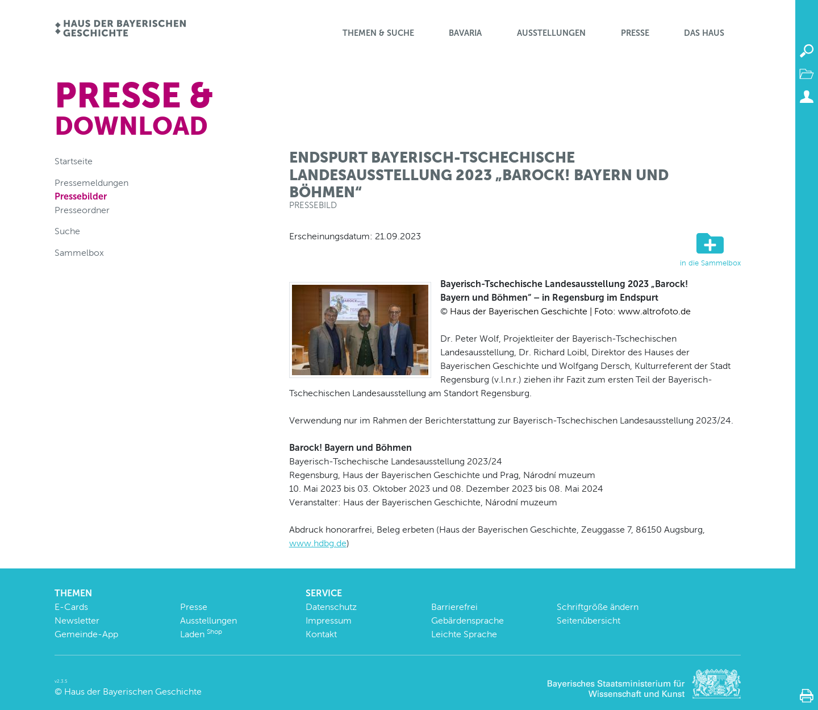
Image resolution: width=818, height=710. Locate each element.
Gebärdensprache (467, 620)
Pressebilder (81, 196)
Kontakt (321, 634)
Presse (635, 33)
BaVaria (465, 33)
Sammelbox (79, 253)
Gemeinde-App (86, 634)
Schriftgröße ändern (597, 607)
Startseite (74, 161)
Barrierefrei (454, 607)
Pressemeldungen (91, 183)
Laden (201, 634)
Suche (67, 231)
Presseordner (82, 210)
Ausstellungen (551, 33)
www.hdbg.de (318, 543)
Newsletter (77, 620)
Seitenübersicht (588, 620)
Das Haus (704, 33)
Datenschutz (331, 607)
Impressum (329, 620)
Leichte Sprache (464, 634)
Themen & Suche (378, 33)
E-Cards (71, 607)
